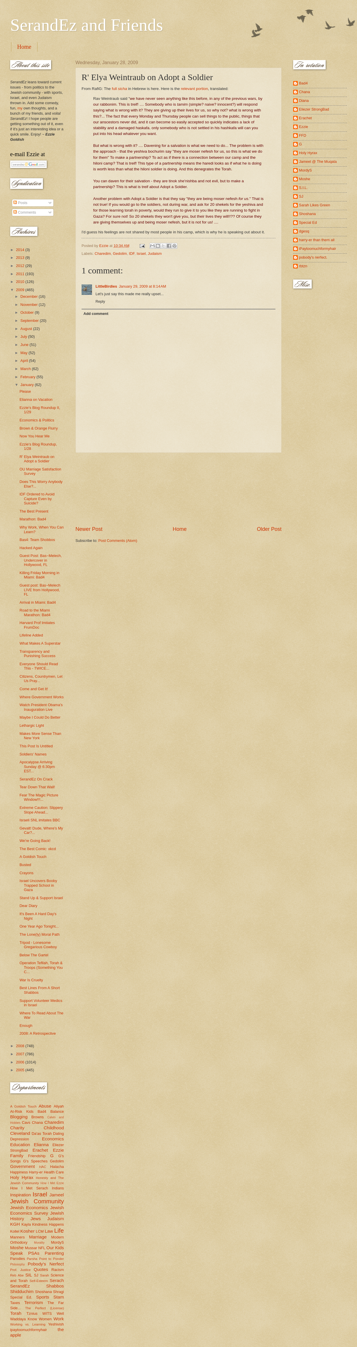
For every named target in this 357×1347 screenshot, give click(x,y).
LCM (40, 1231)
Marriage (38, 1236)
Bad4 (41, 1111)
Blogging (19, 1116)
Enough (25, 1025)
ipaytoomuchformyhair (28, 1330)
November (29, 304)
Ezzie (58, 1150)
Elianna (41, 1144)
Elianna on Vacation (36, 399)
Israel (141, 253)
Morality (39, 1242)
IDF (131, 253)
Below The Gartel (33, 955)
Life (59, 1230)
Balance (57, 1111)
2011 (20, 274)
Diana (304, 100)
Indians (58, 1188)
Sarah (44, 1275)
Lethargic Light (31, 725)
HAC (42, 1167)
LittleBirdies (106, 286)
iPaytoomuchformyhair (317, 248)
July (24, 336)
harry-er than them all (316, 240)
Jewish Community (37, 1201)
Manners (17, 1237)
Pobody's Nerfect (46, 1263)
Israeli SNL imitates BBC (39, 820)
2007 (20, 1054)
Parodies (17, 1258)
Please (25, 391)
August (26, 329)
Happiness (19, 1172)
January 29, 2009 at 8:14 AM (142, 286)
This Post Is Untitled (36, 746)
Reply (100, 301)
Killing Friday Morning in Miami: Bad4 (39, 575)
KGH (15, 1224)
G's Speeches (35, 1161)
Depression (19, 1139)
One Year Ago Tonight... (39, 926)
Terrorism (33, 1302)
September (30, 320)
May (24, 353)
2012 (20, 266)
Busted (25, 865)
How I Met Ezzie (52, 1183)
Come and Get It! (33, 689)
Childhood (54, 1127)
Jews (35, 1218)
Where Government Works (41, 697)
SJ (36, 1275)
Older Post (269, 529)
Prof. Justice (20, 1270)
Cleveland (20, 1133)
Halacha (57, 1166)
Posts (20, 203)
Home (24, 47)
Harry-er (36, 1172)
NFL (41, 1248)
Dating (58, 1133)
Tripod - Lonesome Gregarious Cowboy (38, 944)
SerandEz (20, 1285)
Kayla (26, 1224)
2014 (20, 250)
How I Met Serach (29, 1188)
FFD (302, 135)
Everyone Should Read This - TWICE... (38, 666)
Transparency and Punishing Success (37, 653)
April (24, 360)
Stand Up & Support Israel (41, 898)
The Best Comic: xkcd (37, 849)
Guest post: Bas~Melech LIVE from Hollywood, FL (39, 589)
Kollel (14, 1231)
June (25, 344)
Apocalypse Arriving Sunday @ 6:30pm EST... (37, 766)
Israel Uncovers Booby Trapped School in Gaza (38, 885)
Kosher (27, 1231)
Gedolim (120, 253)
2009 (20, 290)
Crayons (26, 873)
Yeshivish (56, 1324)
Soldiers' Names (32, 754)
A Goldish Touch (32, 856)
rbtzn (303, 266)
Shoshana (43, 1292)
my (19, 108)
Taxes (15, 1303)
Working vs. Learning (27, 1324)
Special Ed (308, 222)
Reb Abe (17, 1275)
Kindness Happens (48, 1224)
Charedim (103, 253)
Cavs (26, 1122)
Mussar (31, 1248)
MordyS (57, 1242)
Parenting (54, 1253)
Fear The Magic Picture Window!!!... (38, 797)
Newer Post (88, 529)
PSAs (33, 1253)
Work (58, 1318)
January (27, 385)
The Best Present (33, 511)
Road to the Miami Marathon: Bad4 (35, 612)
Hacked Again (30, 548)
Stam (58, 1296)
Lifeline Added (31, 635)
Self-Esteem (39, 1281)
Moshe (17, 1247)
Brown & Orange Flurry (38, 428)
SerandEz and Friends (86, 25)
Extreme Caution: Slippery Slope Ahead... (41, 809)
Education (20, 1144)
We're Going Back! (35, 841)
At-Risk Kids (21, 1111)
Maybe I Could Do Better (39, 717)
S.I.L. (303, 187)
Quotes (41, 1269)
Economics (53, 1138)
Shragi (58, 1292)
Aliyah (59, 1106)
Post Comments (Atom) (117, 540)
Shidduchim (22, 1291)
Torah (15, 1313)
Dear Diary (28, 906)
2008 (20, 1046)
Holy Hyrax (21, 1177)
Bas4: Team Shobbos (37, 540)
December (29, 296)
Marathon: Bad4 (32, 519)
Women (45, 1319)
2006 (20, 1062)
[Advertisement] (178, 489)
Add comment (95, 313)
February (28, 377)
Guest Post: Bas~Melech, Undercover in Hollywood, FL (40, 560)
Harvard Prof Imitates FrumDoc (37, 625)
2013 (20, 257)
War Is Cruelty (31, 980)
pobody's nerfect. (313, 257)
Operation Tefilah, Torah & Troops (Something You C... (41, 967)
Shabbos (55, 1285)
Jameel (56, 1194)
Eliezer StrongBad (314, 109)
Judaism (155, 253)
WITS (47, 1313)
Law (49, 1231)
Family (16, 1155)
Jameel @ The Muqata (318, 161)
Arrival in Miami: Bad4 (37, 602)
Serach (57, 1280)
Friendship (37, 1156)
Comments (24, 212)
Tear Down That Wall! (37, 787)
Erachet (40, 1150)
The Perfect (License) (44, 1308)
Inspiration (20, 1194)
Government (22, 1166)
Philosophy (17, 1264)
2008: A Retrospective (37, 1033)
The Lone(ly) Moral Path (39, 934)
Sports (42, 1296)
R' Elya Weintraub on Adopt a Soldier (36, 459)
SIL (28, 1274)
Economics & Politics (36, 420)
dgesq (304, 231)
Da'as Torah (42, 1133)
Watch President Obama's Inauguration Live (41, 707)
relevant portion (194, 88)
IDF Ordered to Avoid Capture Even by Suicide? (37, 498)
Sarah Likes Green (314, 205)
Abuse (45, 1105)
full (119, 88)
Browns (37, 1117)
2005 (20, 1070)
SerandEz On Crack (36, 779)
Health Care (54, 1172)
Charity (17, 1127)
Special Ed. (21, 1297)
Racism (57, 1269)
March (26, 369)
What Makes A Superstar (40, 643)
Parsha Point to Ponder (45, 1259)
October (27, 312)
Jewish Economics (29, 1207)
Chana (37, 1122)
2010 (20, 282)
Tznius (31, 1313)
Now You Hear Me (34, 436)
